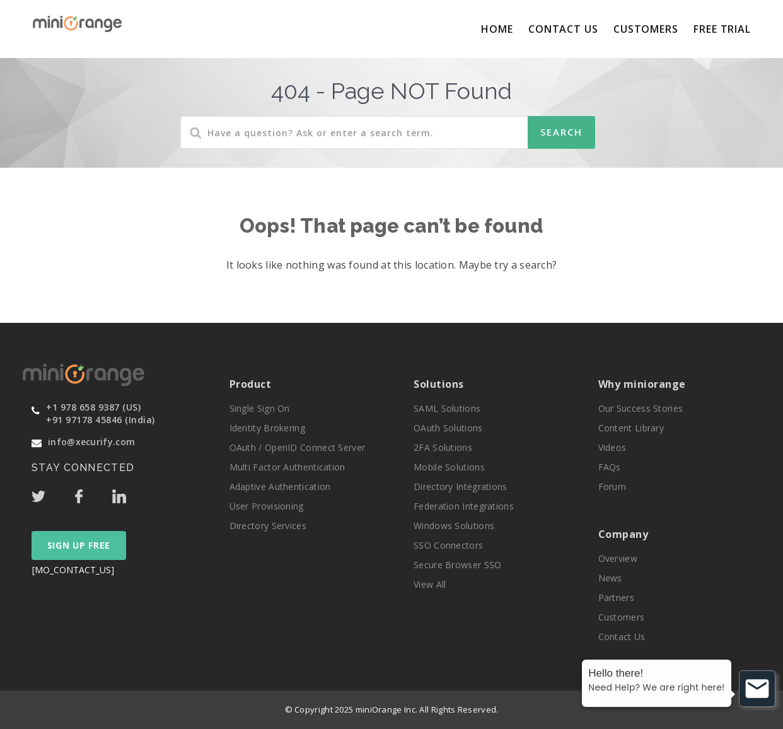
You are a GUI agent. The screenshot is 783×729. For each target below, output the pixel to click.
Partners (616, 598)
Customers (645, 29)
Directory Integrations (461, 487)
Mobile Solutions (449, 467)
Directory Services (267, 526)
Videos (612, 447)
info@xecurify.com (91, 442)
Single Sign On (259, 408)
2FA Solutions (443, 447)
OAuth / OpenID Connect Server (297, 447)
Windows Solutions (454, 526)
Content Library (631, 428)
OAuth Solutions (448, 428)
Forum (612, 487)
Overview (617, 558)
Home (497, 29)
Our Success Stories (640, 408)
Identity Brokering (267, 428)
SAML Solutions (447, 408)
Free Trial (722, 29)
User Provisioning (266, 506)
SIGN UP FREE (78, 545)
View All (430, 584)
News (610, 578)
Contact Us (563, 29)
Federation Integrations (464, 506)
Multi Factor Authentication (287, 467)
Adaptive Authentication (280, 487)
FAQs (609, 467)
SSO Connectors (448, 545)
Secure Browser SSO (457, 565)
